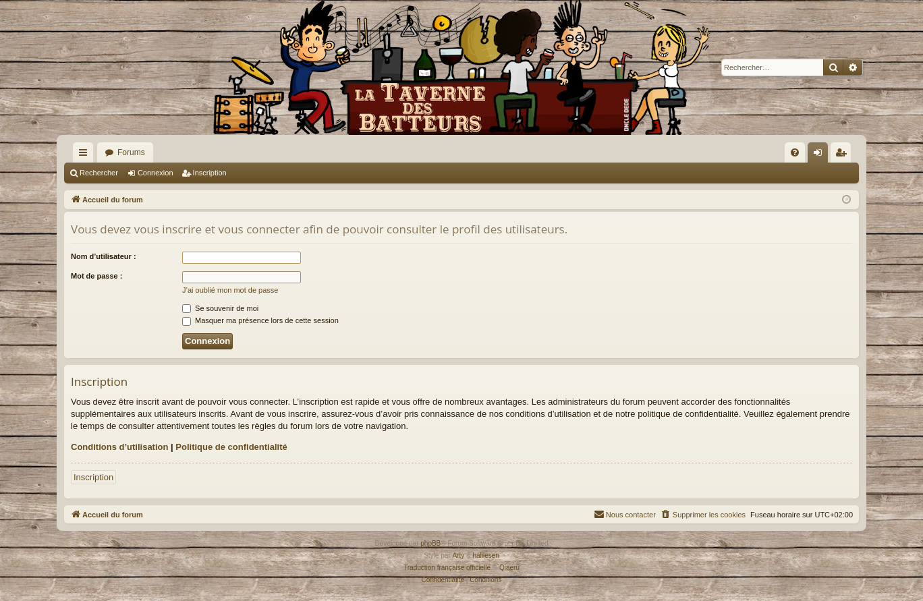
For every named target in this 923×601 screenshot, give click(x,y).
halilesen (485, 555)
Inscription (210, 173)
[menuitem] (795, 152)
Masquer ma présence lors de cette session (260, 320)
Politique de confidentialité (231, 447)
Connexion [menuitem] (821, 155)
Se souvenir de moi (220, 308)
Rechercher (99, 173)
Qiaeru (509, 567)
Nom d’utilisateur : (103, 256)
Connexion (155, 173)
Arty (458, 555)
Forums (131, 152)
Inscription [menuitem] (844, 155)
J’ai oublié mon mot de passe (230, 290)
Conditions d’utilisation (119, 447)
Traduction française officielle (447, 567)
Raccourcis (85, 155)
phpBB (430, 543)
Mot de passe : (96, 276)
